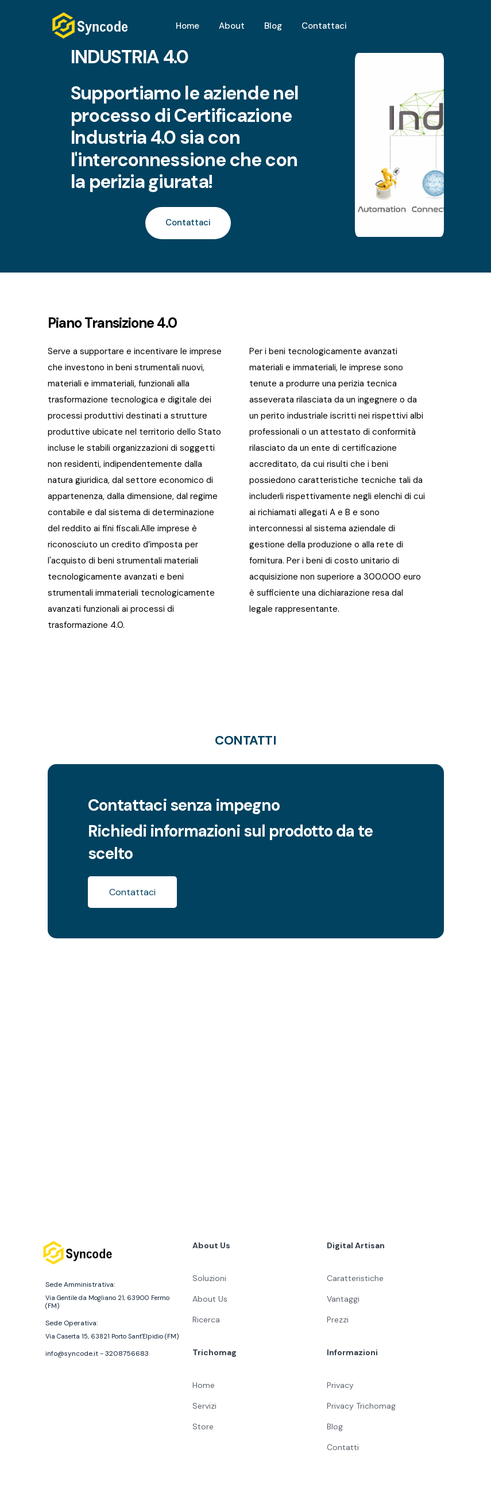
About (232, 26)
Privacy (340, 1383)
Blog (273, 26)
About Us (209, 1296)
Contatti (343, 1445)
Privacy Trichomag (361, 1403)
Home (187, 26)
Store (203, 1424)
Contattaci (324, 26)
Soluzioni (209, 1276)
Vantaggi (343, 1296)
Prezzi (338, 1317)
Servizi (204, 1403)
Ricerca (206, 1317)
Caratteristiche (355, 1276)
